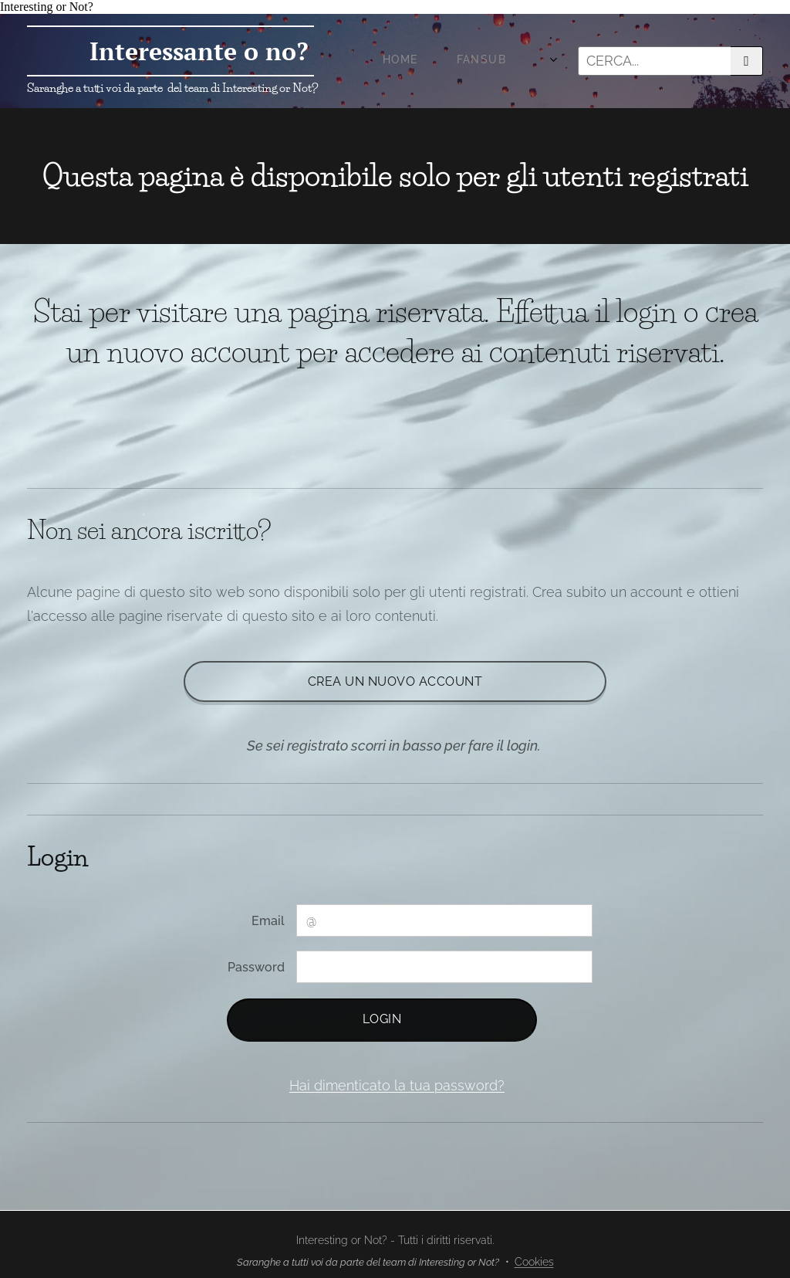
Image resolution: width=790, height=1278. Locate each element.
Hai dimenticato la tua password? (397, 1085)
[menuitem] (382, 61)
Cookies (534, 1262)
